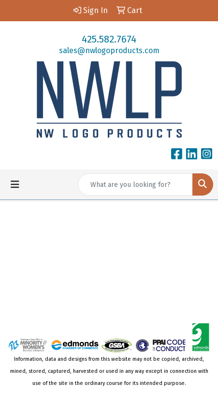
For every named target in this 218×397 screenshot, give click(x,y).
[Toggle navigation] (15, 184)
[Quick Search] (135, 184)
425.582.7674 (109, 39)
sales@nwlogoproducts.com (109, 50)
